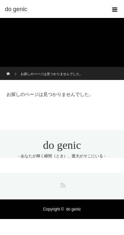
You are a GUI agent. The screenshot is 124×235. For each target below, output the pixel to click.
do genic (62, 145)
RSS (62, 184)
